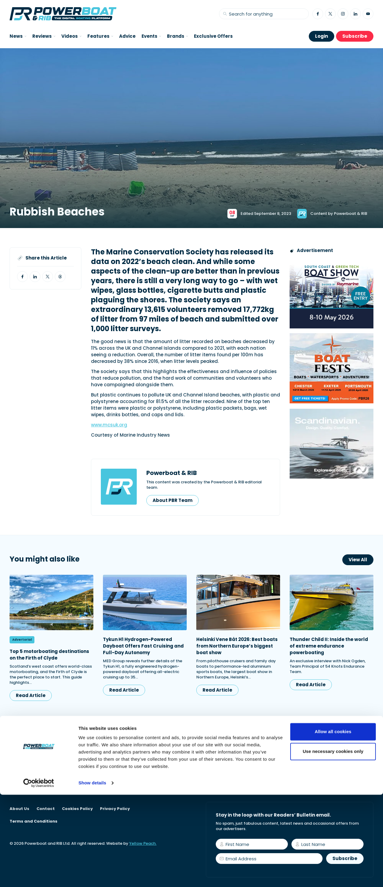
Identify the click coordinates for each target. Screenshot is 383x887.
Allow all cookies (333, 823)
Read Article (30, 695)
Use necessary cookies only (333, 843)
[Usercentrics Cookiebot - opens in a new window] (39, 875)
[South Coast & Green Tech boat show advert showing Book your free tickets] (331, 293)
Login (321, 36)
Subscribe (354, 36)
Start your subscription (250, 779)
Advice (127, 36)
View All (358, 559)
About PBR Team (172, 500)
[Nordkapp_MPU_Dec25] (331, 444)
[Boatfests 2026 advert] (331, 368)
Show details (92, 875)
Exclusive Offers (213, 36)
